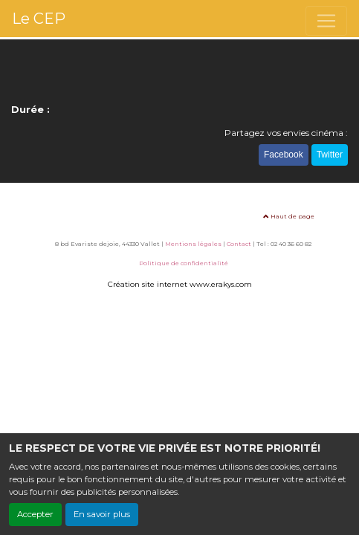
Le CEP (38, 18)
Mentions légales (193, 243)
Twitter (330, 154)
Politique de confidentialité (183, 263)
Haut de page (288, 216)
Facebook (283, 154)
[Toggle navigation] (326, 21)
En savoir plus (102, 514)
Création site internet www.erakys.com (180, 284)
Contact (239, 243)
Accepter (35, 514)
